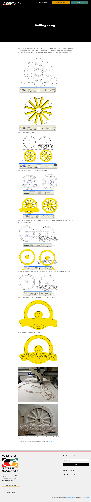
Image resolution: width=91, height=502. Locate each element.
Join (76, 464)
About (70, 6)
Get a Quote (80, 2)
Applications (37, 6)
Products (47, 6)
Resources (63, 6)
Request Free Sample (61, 2)
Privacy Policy (73, 497)
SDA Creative (87, 497)
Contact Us (83, 6)
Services (55, 6)
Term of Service (68, 497)
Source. (50, 441)
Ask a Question (10, 492)
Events (77, 6)
